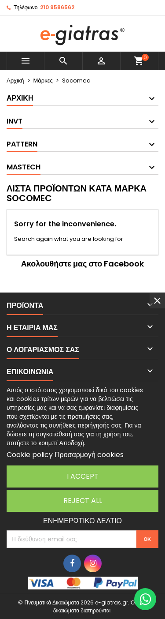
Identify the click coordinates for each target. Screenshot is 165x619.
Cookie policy (30, 455)
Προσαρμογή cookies (89, 455)
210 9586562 (57, 7)
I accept (83, 476)
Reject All (82, 500)
